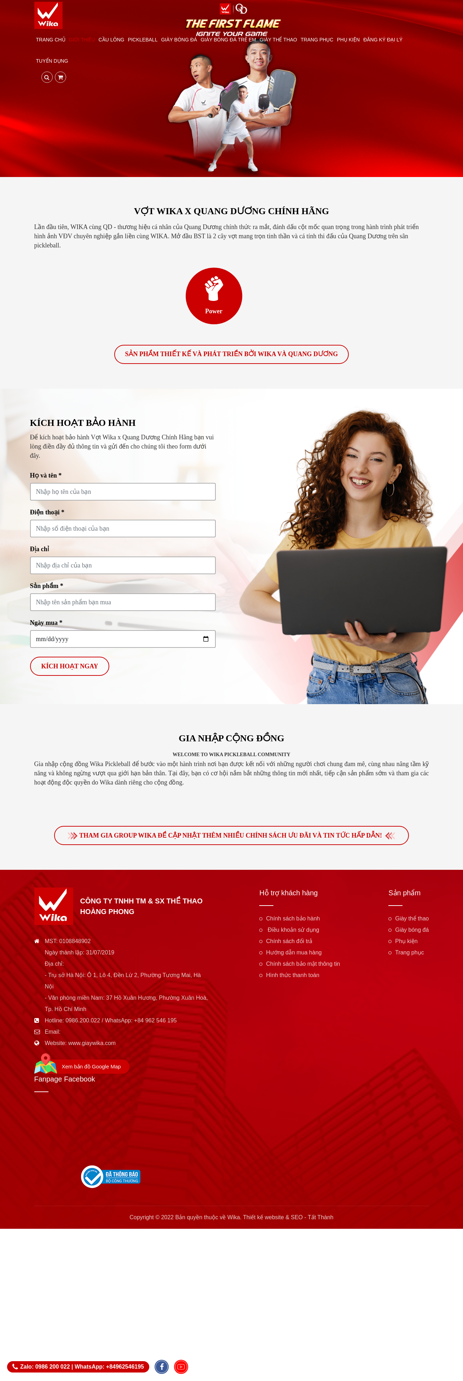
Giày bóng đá (179, 39)
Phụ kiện (348, 39)
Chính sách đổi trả (289, 943)
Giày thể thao (278, 39)
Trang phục (317, 39)
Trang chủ (50, 39)
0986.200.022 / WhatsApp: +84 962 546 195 (120, 1022)
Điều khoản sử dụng (292, 931)
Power (213, 311)
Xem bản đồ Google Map (91, 1068)
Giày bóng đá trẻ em (228, 39)
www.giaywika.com (92, 1045)
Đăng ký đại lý (383, 39)
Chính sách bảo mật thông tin (303, 965)
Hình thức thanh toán (292, 977)
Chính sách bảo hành (293, 920)
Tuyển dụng (52, 61)
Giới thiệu (82, 39)
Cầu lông (112, 39)
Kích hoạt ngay (69, 666)
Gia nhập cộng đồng (231, 739)
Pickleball (142, 39)
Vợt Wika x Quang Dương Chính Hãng (231, 211)
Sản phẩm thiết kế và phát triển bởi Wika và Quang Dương (231, 355)
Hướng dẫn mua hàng (294, 954)
